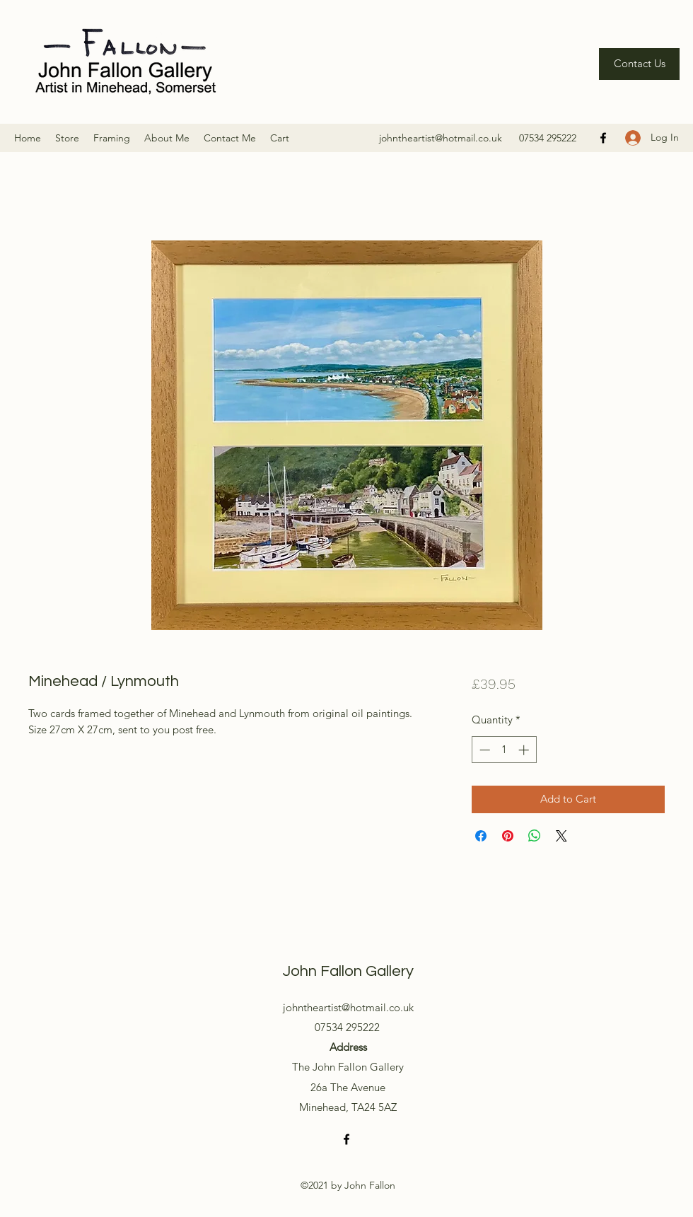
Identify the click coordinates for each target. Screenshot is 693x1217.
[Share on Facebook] (480, 835)
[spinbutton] (504, 750)
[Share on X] (561, 835)
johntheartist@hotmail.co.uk (440, 138)
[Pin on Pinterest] (507, 835)
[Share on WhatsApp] (534, 835)
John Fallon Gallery (348, 971)
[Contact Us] (639, 64)
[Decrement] (483, 750)
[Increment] (525, 750)
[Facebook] (603, 138)
